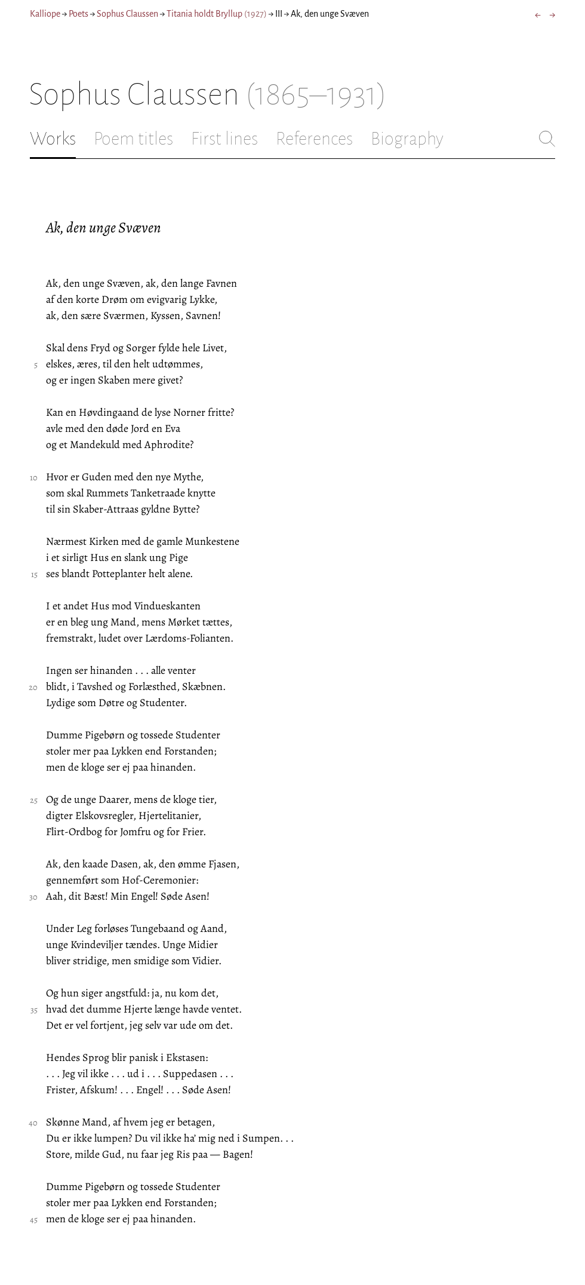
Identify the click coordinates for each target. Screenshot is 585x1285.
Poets (78, 14)
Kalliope (45, 14)
